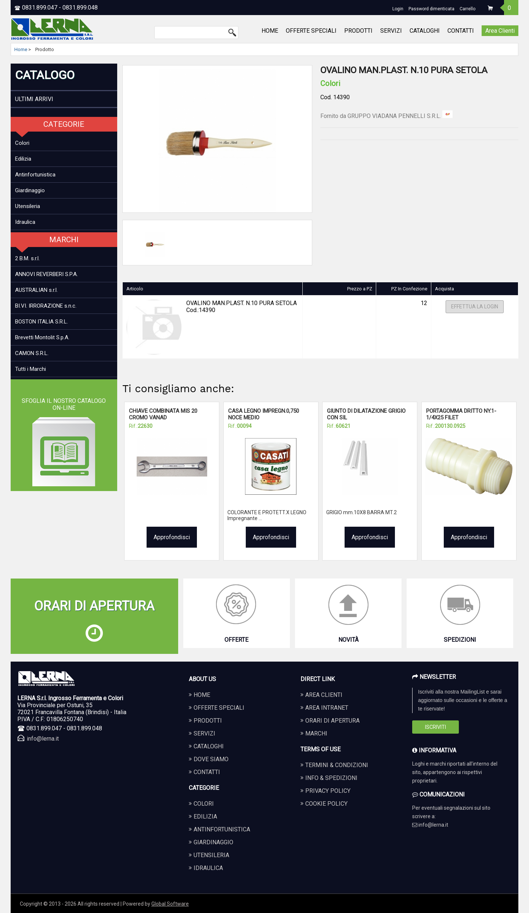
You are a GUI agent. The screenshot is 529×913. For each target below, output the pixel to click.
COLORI (204, 803)
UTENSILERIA (211, 855)
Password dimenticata (431, 8)
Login (397, 8)
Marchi (316, 733)
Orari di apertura (332, 720)
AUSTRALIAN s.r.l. (36, 290)
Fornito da (386, 115)
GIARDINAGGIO (213, 842)
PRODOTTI (358, 30)
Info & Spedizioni (331, 777)
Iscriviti (435, 727)
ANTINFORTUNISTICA (222, 829)
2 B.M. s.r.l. (27, 258)
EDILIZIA (205, 816)
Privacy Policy (327, 790)
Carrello (467, 8)
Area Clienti (500, 30)
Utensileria (27, 206)
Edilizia (23, 158)
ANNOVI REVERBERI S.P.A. (46, 274)
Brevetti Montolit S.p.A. (42, 337)
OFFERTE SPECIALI (311, 30)
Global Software (170, 904)
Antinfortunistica (35, 174)
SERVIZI (391, 30)
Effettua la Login (474, 307)
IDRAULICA (208, 867)
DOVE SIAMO (211, 759)
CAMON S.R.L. (31, 353)
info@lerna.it (43, 738)
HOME (270, 30)
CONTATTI (460, 30)
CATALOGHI (425, 30)
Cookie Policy (326, 803)
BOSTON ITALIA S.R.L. (41, 321)
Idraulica (25, 222)
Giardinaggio (30, 190)
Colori (22, 143)
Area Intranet (326, 707)
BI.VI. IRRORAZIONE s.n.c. (45, 305)
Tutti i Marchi (30, 369)
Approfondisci (172, 537)
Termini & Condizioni (336, 765)
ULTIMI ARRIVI (34, 99)
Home (20, 49)
